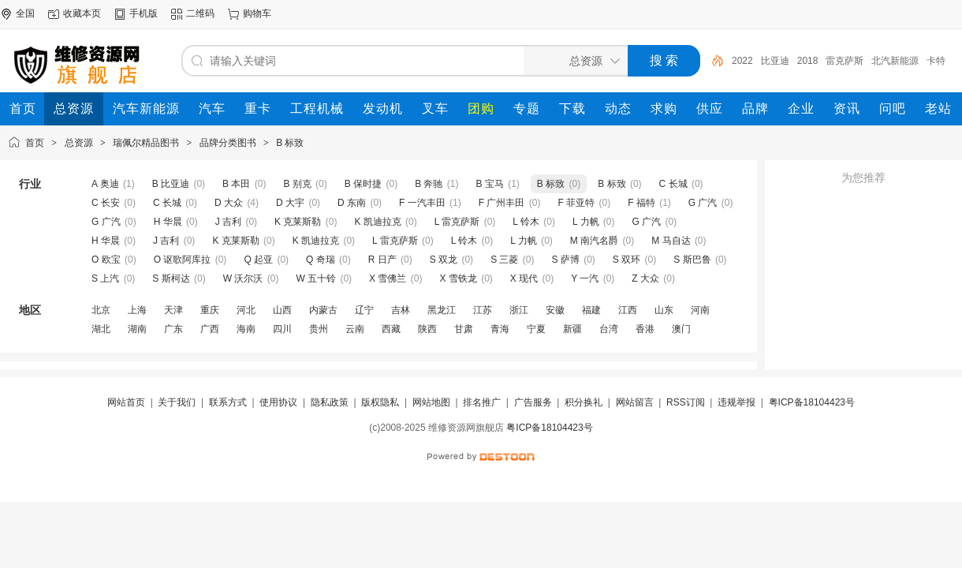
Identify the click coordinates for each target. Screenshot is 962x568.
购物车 (257, 13)
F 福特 (641, 202)
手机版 (143, 13)
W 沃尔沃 (243, 278)
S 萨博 (565, 259)
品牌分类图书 (227, 142)
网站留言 (635, 402)
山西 (282, 310)
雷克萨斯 (844, 60)
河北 (246, 310)
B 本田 (236, 183)
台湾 (608, 328)
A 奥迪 (105, 183)
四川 (282, 328)
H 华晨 (168, 221)
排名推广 (482, 402)
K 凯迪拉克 (377, 221)
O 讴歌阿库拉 (182, 259)
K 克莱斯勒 (297, 221)
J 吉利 (228, 221)
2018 (807, 60)
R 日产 (382, 259)
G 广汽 (703, 202)
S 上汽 (105, 278)
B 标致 (290, 142)
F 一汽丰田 (422, 202)
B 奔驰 (428, 183)
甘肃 (463, 328)
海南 (246, 328)
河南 (700, 310)
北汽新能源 (895, 60)
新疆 (572, 328)
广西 (209, 328)
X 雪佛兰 (387, 278)
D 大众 (228, 202)
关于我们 (177, 402)
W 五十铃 (316, 278)
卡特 (936, 60)
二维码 (200, 13)
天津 (173, 310)
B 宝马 (490, 183)
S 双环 (626, 259)
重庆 (209, 310)
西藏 (391, 328)
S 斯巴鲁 (691, 259)
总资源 (79, 142)
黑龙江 (441, 310)
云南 (354, 328)
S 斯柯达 (170, 278)
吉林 (400, 310)
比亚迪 (775, 60)
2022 (742, 60)
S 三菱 (504, 259)
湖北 (100, 328)
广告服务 (533, 402)
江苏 (482, 310)
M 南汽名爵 (594, 240)
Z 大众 (645, 278)
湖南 (137, 328)
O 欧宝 (106, 259)
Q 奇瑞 (320, 259)
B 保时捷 (363, 183)
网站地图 (431, 402)
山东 (663, 310)
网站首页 (126, 402)
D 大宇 (290, 202)
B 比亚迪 (170, 183)
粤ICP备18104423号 (812, 402)
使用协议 (278, 402)
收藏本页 (82, 13)
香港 (645, 328)
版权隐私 (380, 402)
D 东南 (351, 202)
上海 (137, 310)
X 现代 (524, 278)
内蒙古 (323, 310)
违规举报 (736, 402)
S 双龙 (443, 259)
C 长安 (105, 202)
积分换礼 (583, 402)
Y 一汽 (584, 278)
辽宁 (364, 310)
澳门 (681, 328)
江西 (627, 310)
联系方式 (228, 402)
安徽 (555, 310)
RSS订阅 (685, 402)
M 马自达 (670, 240)
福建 (591, 310)
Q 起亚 (258, 259)
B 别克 (297, 183)
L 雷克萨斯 (457, 221)
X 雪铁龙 (457, 278)
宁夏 (536, 328)
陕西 (427, 328)
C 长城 (673, 183)
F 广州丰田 (502, 202)
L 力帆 (585, 221)
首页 (34, 142)
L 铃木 (526, 221)
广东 (173, 328)
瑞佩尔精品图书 (146, 142)
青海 (499, 328)
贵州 (318, 328)
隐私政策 (330, 402)
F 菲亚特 (576, 202)
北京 (100, 310)
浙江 (518, 310)
